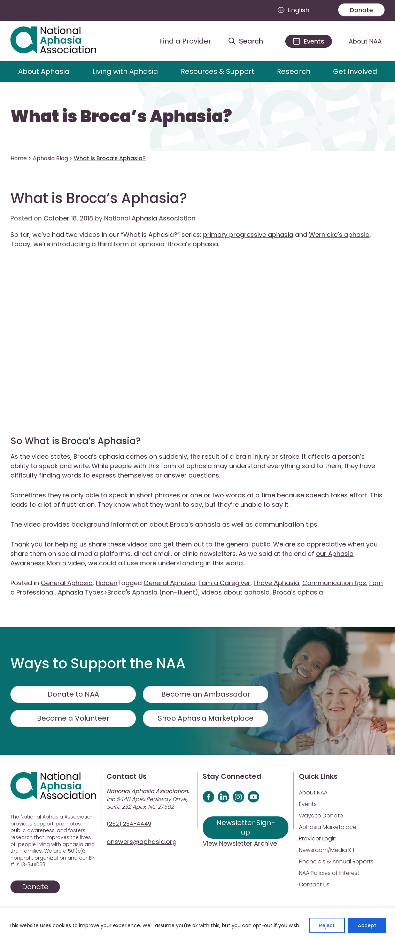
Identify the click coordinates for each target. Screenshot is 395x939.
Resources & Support (217, 71)
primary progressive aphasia (248, 234)
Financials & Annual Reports (336, 861)
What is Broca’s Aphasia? (121, 117)
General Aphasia (67, 583)
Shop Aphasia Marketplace (206, 718)
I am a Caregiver (224, 583)
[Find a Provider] (179, 41)
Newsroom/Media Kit (327, 850)
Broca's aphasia (298, 592)
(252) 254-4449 (129, 824)
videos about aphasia (235, 592)
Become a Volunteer (73, 718)
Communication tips (334, 583)
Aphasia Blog (50, 158)
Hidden (106, 583)
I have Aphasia (276, 583)
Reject (327, 925)
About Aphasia (44, 71)
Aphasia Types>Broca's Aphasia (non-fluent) (128, 592)
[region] (197, 923)
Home (18, 158)
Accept (367, 925)
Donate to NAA (73, 694)
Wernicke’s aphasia (339, 234)
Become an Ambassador (205, 694)
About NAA (365, 41)
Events (308, 804)
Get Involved (355, 71)
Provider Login (317, 839)
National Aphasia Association (149, 218)
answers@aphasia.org (142, 841)
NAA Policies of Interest (329, 873)
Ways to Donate (321, 816)
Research (293, 71)
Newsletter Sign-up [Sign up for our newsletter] (245, 827)
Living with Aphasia (125, 71)
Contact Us (314, 884)
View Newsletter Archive (240, 843)
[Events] (308, 41)
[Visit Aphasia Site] (61, 41)
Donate (361, 10)
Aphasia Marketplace (327, 827)
